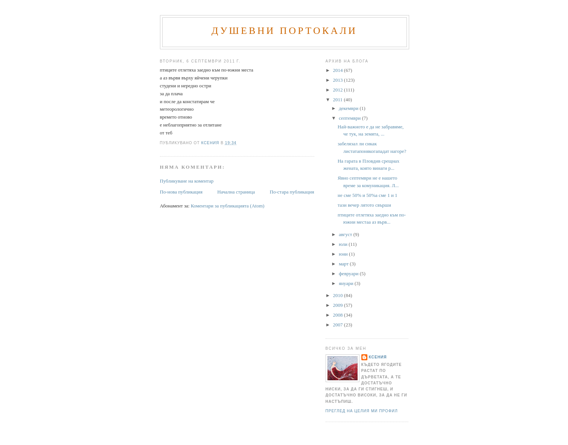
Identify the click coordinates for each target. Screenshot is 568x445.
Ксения (378, 357)
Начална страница (236, 192)
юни (344, 254)
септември (350, 118)
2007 (338, 325)
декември (349, 108)
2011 (338, 99)
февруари (349, 273)
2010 (338, 295)
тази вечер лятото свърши (364, 205)
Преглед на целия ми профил (362, 411)
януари (347, 283)
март (344, 264)
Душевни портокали (285, 30)
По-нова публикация (181, 192)
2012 (338, 90)
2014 (338, 70)
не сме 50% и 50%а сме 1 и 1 (367, 195)
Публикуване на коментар (187, 181)
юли (344, 244)
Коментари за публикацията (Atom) (228, 206)
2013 (338, 80)
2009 (338, 305)
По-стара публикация (292, 192)
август (346, 234)
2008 (338, 315)
